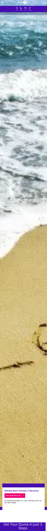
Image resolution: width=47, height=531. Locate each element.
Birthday (22, 13)
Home (18, 13)
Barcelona (27, 13)
